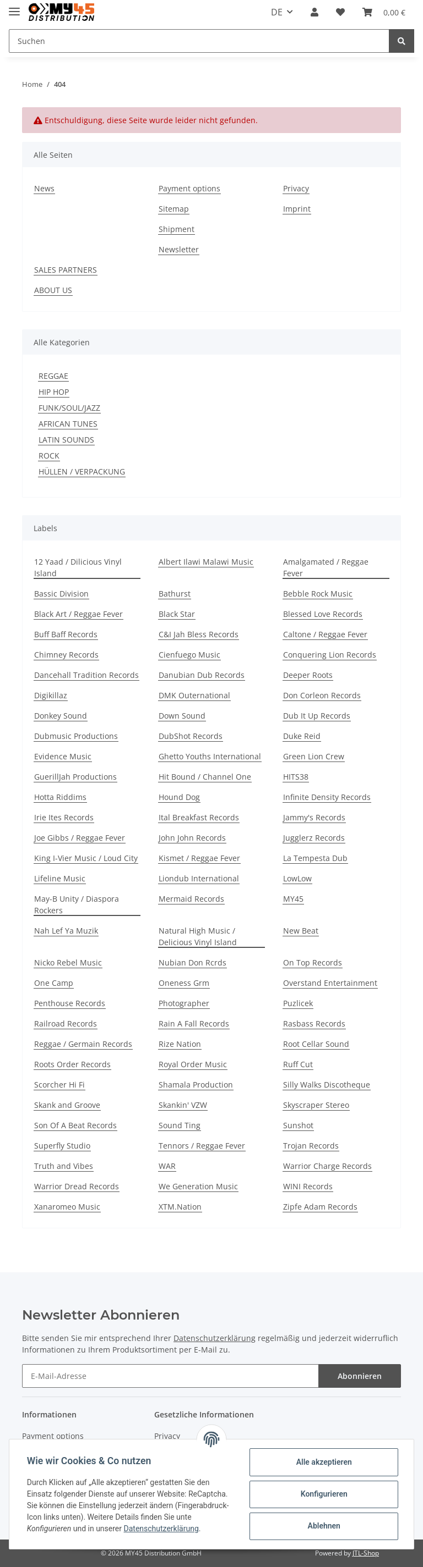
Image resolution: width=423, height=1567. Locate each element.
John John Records (192, 837)
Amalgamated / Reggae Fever (325, 567)
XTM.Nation (180, 1206)
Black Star (177, 614)
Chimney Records (66, 654)
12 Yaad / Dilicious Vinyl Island (78, 567)
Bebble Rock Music (317, 593)
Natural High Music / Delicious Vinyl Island (198, 936)
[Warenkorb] (384, 12)
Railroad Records (65, 1023)
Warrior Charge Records (327, 1166)
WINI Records (308, 1186)
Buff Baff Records (65, 634)
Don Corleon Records (322, 695)
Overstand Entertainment (330, 983)
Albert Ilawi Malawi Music (206, 561)
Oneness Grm (184, 983)
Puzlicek (298, 1003)
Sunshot (298, 1125)
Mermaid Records (191, 898)
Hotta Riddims (60, 797)
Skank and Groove (67, 1105)
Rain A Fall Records (194, 1023)
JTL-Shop (365, 1553)
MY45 (293, 898)
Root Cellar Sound (316, 1044)
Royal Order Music (193, 1064)
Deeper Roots (308, 675)
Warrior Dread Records (76, 1186)
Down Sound (182, 715)
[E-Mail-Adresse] (170, 1376)
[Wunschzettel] (340, 12)
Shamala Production (196, 1084)
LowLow (297, 878)
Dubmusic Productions (76, 736)
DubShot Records (191, 736)
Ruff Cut (298, 1064)
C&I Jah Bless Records (198, 634)
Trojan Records (311, 1145)
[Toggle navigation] (14, 7)
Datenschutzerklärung (214, 1338)
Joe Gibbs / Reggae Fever (79, 837)
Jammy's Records (314, 817)
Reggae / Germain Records (83, 1044)
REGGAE (53, 376)
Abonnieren (360, 1376)
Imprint (297, 208)
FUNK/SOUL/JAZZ (69, 407)
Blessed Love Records (322, 614)
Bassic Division (61, 593)
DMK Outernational (194, 695)
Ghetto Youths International (210, 756)
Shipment (176, 229)
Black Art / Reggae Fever (78, 614)
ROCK (49, 455)
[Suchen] (199, 41)
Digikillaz (50, 695)
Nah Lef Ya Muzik (66, 930)
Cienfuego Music (189, 654)
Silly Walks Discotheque (326, 1084)
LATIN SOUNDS (66, 439)
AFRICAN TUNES (68, 423)
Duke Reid (302, 736)
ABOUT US (53, 290)
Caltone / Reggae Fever (325, 634)
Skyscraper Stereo (316, 1105)
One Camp (53, 983)
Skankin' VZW (183, 1105)
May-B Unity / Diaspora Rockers (76, 904)
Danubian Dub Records (202, 675)
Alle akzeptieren (323, 1462)
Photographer (184, 1003)
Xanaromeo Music (67, 1206)
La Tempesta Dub (315, 858)
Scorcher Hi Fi (59, 1084)
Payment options (189, 188)
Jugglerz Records (314, 837)
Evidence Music (62, 756)
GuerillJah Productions (75, 776)
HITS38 (295, 776)
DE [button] (277, 12)
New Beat (300, 930)
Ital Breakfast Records (199, 817)
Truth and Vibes (63, 1166)
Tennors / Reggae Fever (202, 1145)
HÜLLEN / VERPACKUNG (82, 471)
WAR (167, 1166)
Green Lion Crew (313, 756)
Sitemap (174, 208)
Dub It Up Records (316, 715)
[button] (314, 12)
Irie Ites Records (64, 817)
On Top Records (312, 962)
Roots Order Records (72, 1064)
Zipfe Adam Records (320, 1206)
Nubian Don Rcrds (192, 962)
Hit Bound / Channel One (205, 776)
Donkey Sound (60, 715)
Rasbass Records (314, 1023)
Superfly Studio (62, 1145)
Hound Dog (179, 797)
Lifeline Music (59, 878)
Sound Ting (179, 1125)
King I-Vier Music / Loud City (86, 858)
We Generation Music (198, 1186)
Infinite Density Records (327, 797)
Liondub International (199, 878)
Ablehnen (323, 1525)
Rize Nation (180, 1044)
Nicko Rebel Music (68, 962)
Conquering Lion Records (329, 654)
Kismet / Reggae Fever (199, 858)
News (44, 188)
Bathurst (175, 593)
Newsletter (179, 249)
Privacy (296, 188)
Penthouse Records (69, 1003)
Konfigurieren (323, 1493)
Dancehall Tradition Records (86, 675)
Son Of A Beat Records (75, 1125)
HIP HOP (54, 392)
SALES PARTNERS (65, 269)
